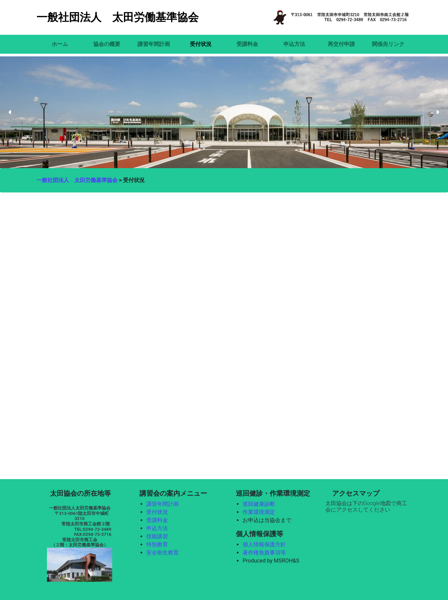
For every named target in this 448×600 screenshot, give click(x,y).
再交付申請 (341, 44)
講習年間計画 (154, 44)
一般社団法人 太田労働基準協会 (117, 17)
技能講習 (157, 536)
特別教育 (157, 544)
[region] (224, 112)
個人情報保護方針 (264, 544)
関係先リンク (388, 44)
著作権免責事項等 (264, 552)
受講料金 (247, 44)
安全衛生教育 (162, 552)
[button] (10, 112)
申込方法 (294, 44)
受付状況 (200, 44)
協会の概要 (106, 44)
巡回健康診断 (259, 504)
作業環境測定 (259, 512)
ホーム (60, 44)
